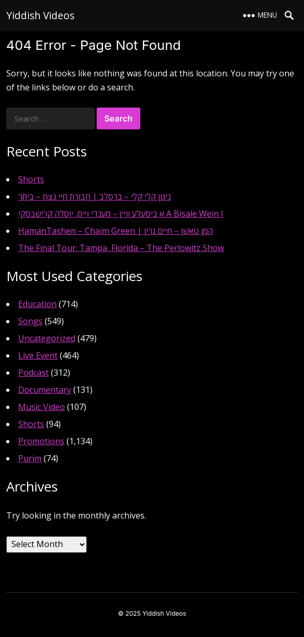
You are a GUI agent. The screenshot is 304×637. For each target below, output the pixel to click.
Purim (30, 458)
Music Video (41, 407)
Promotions (41, 441)
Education (37, 304)
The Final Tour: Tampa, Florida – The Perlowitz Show (121, 248)
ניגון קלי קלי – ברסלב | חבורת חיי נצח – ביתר (94, 196)
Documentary (44, 389)
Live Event (38, 355)
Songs (30, 321)
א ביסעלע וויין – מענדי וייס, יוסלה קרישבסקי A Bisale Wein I (120, 213)
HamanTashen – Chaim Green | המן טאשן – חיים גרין (115, 230)
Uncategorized (46, 338)
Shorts (31, 179)
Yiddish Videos (40, 15)
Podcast (33, 372)
